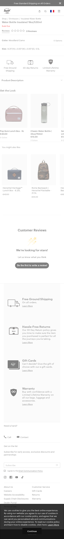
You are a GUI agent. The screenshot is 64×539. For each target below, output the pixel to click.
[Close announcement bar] (60, 3)
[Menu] (59, 11)
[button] (39, 11)
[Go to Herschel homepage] (7, 11)
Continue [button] (32, 531)
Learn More (53, 524)
